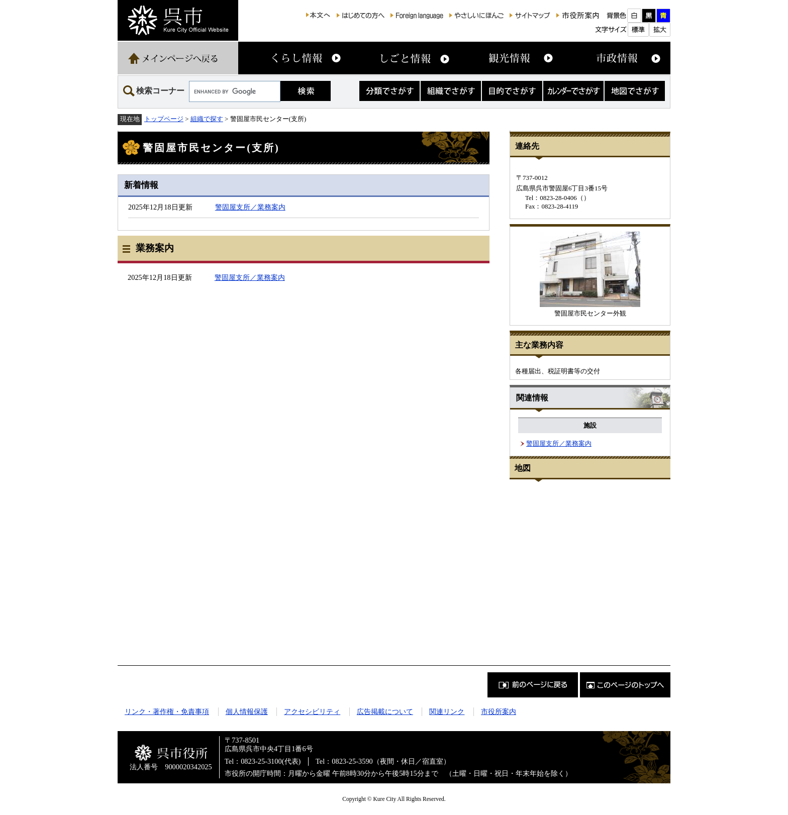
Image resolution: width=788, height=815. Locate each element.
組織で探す (206, 119)
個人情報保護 (247, 711)
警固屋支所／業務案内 (250, 207)
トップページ (163, 119)
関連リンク (446, 711)
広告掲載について (385, 711)
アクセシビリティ (312, 711)
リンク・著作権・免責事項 (167, 711)
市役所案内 (498, 711)
